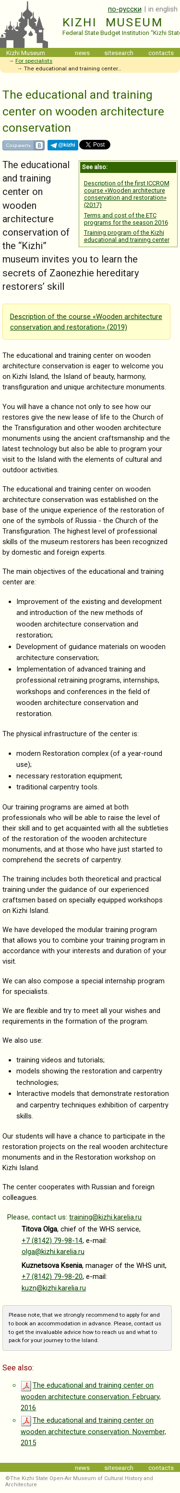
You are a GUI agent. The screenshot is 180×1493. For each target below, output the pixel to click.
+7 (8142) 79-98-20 (52, 1276)
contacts (161, 53)
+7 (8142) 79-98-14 (52, 1240)
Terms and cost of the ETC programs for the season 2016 (126, 219)
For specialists (33, 60)
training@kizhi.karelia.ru (105, 1217)
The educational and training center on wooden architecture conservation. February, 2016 (91, 1396)
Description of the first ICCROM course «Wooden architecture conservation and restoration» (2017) (126, 194)
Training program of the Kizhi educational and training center (126, 236)
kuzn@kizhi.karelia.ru (54, 1288)
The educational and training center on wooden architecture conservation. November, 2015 (93, 1431)
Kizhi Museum (112, 22)
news (82, 53)
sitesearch (118, 53)
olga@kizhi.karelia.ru (53, 1251)
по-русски (125, 9)
